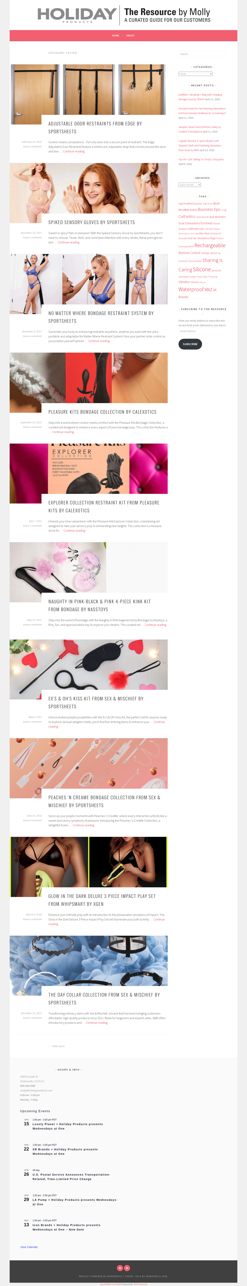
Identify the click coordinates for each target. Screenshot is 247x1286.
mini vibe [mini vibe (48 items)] (194, 233)
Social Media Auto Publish (111, 1284)
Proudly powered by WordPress (100, 1276)
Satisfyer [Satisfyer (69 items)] (205, 253)
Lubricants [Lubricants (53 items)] (209, 229)
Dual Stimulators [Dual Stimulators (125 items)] (189, 223)
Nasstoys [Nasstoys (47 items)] (214, 233)
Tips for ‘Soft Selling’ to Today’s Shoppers (201, 159)
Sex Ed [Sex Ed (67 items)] (213, 253)
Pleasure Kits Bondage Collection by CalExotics (102, 411)
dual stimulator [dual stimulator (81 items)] (217, 217)
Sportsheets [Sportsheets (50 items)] (183, 276)
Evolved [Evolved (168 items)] (206, 223)
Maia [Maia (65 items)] (217, 228)
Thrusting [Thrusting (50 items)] (212, 276)
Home (115, 35)
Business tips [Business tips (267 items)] (209, 209)
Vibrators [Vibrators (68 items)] (195, 282)
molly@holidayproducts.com (36, 1090)
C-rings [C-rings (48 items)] (224, 210)
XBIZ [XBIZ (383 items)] (208, 289)
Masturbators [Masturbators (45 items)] (184, 233)
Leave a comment (32, 146)
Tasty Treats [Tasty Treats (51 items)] (202, 276)
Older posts (56, 1046)
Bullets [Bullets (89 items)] (193, 210)
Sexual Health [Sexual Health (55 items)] (195, 261)
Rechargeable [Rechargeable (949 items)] (210, 245)
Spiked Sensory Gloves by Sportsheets (91, 222)
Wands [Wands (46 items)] (203, 282)
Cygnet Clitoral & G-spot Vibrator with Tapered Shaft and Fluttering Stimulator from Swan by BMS (199, 145)
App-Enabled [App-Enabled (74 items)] (185, 203)
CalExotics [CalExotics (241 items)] (186, 216)
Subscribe (190, 344)
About (130, 35)
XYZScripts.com (140, 1284)
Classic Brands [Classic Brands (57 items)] (202, 216)
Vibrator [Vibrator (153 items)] (184, 282)
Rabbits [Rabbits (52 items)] (190, 246)
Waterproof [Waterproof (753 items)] (191, 289)
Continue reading (74, 151)
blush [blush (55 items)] (210, 203)
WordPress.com (156, 1276)
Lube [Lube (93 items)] (190, 228)
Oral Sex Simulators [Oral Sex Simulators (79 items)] (198, 238)
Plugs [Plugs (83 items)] (213, 238)
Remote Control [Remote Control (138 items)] (189, 253)
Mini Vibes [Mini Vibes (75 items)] (204, 233)
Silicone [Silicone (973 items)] (202, 269)
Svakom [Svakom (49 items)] (192, 276)
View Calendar (29, 1247)
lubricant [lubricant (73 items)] (199, 228)
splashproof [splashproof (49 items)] (216, 270)
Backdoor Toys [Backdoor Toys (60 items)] (200, 203)
